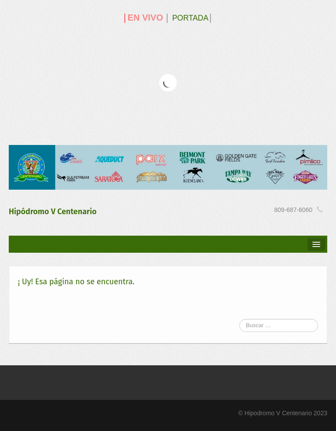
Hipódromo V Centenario (53, 211)
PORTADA (190, 18)
